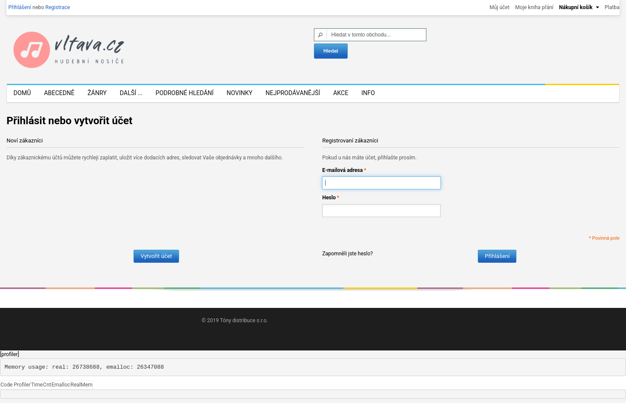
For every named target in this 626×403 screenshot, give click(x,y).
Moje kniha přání (534, 7)
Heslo (329, 198)
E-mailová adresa (342, 170)
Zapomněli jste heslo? (347, 254)
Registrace (57, 7)
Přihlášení (19, 7)
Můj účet (499, 7)
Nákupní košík (576, 7)
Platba (612, 7)
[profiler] (9, 354)
